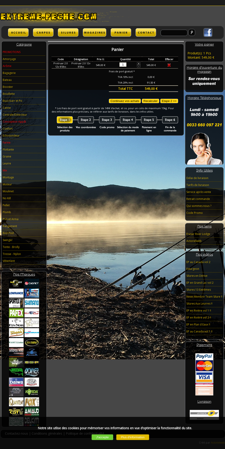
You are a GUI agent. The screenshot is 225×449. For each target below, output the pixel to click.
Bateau (7, 80)
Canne (7, 108)
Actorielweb (194, 241)
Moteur (7, 184)
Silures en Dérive (196, 276)
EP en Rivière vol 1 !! (198, 310)
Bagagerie (9, 73)
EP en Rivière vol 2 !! (198, 317)
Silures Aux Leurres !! (199, 303)
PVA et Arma (10, 219)
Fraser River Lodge (198, 234)
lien (94, 32)
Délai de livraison (197, 178)
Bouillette (9, 94)
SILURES (68, 32)
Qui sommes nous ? (198, 206)
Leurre (7, 163)
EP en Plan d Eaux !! (198, 324)
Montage (8, 177)
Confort (8, 128)
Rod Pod (8, 233)
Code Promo (194, 213)
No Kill (7, 198)
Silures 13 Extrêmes (198, 290)
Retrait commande (198, 199)
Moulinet (8, 191)
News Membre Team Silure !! (204, 297)
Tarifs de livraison (197, 185)
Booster (8, 87)
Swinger (8, 240)
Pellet (6, 205)
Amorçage (9, 59)
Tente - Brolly (11, 247)
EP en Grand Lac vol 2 (200, 283)
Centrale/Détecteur (15, 115)
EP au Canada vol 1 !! (199, 331)
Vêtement (9, 261)
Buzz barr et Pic (12, 101)
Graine (7, 156)
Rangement (10, 226)
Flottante (8, 149)
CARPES (43, 32)
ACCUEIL (18, 32)
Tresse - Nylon (12, 254)
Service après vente (198, 192)
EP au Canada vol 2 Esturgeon (198, 265)
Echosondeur (11, 135)
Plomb (7, 212)
